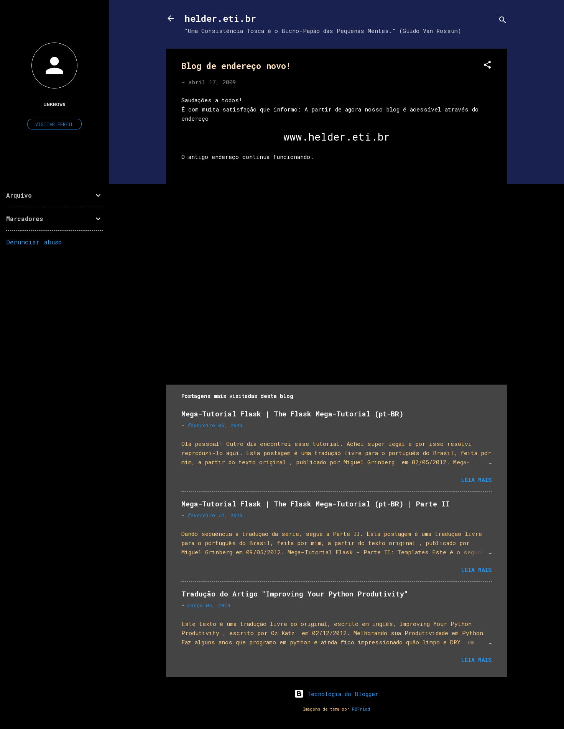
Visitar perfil (54, 124)
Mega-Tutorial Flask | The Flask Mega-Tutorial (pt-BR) (292, 413)
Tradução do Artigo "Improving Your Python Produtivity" (294, 593)
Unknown (54, 104)
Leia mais (476, 479)
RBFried (361, 709)
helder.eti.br (220, 18)
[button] (487, 66)
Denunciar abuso (34, 242)
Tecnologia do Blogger (336, 694)
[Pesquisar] (502, 21)
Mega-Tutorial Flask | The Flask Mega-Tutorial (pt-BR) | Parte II (315, 503)
